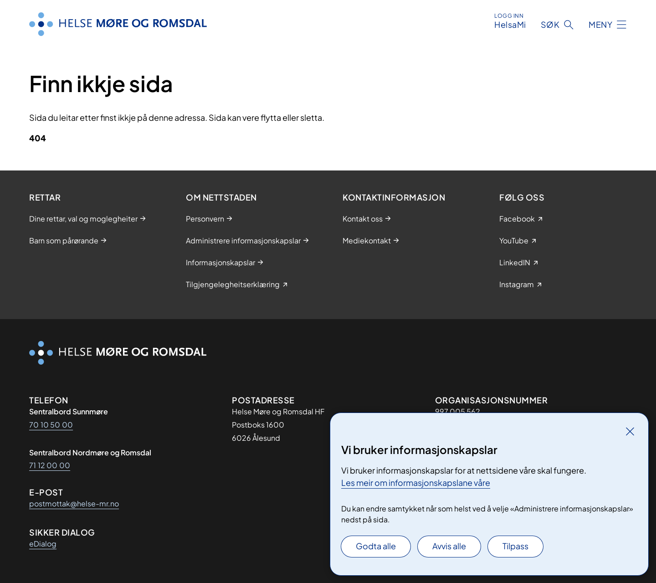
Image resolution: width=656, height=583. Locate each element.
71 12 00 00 (49, 465)
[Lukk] (630, 431)
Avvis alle (449, 546)
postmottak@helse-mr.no (74, 503)
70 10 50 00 (51, 424)
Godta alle (376, 546)
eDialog (42, 543)
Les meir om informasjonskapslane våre (415, 482)
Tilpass (515, 546)
